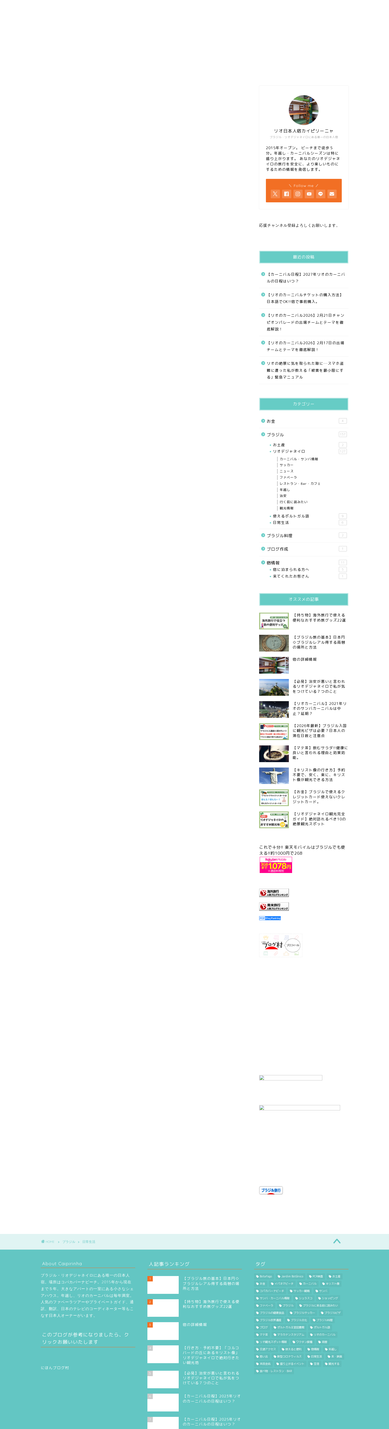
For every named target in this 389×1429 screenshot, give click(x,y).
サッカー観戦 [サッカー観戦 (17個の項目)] (301, 1251)
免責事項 (92, 1422)
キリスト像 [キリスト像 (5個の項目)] (332, 1244)
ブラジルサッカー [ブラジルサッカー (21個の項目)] (304, 1273)
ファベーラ (288, 477)
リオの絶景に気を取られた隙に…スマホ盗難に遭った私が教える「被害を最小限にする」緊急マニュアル (305, 370)
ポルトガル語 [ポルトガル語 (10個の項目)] (322, 1287)
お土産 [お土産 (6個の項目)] (336, 1236)
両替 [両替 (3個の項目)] (324, 1302)
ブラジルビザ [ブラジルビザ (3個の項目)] (332, 1273)
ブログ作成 (307, 549)
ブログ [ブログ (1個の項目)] (264, 1287)
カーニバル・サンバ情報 (299, 459)
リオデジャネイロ (310, 451)
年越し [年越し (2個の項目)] (333, 1309)
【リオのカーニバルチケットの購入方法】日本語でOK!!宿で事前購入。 (305, 298)
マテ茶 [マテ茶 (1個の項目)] (264, 1295)
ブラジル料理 (307, 535)
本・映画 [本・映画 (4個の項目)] (336, 1316)
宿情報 (307, 563)
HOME (67, 6)
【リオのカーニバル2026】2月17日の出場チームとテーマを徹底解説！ (305, 346)
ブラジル (307, 435)
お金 (307, 421)
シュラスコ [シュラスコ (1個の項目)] (305, 1258)
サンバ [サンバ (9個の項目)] (323, 1251)
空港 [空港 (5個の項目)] (316, 1324)
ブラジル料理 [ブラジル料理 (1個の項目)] (324, 1280)
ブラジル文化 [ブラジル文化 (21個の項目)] (299, 1280)
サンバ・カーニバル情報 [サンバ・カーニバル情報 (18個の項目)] (274, 1258)
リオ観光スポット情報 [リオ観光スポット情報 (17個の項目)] (273, 1302)
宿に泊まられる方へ (310, 569)
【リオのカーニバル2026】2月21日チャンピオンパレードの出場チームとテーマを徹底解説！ (305, 322)
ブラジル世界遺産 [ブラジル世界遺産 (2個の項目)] (270, 1280)
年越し (285, 489)
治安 (283, 495)
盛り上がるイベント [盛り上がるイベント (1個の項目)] (292, 1324)
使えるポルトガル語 (310, 516)
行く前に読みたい (219, 6)
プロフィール (118, 6)
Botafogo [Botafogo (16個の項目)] (266, 1236)
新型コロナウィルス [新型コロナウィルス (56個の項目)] (289, 1316)
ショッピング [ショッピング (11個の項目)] (330, 1258)
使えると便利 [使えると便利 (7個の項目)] (293, 1309)
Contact (271, 6)
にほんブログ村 (55, 1327)
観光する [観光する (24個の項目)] (334, 1324)
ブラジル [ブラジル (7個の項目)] (288, 1265)
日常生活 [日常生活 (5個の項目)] (316, 1316)
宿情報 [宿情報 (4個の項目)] (315, 1309)
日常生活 (310, 522)
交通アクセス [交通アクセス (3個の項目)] (268, 1309)
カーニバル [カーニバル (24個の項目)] (309, 1244)
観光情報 (287, 508)
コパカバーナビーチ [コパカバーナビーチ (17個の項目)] (272, 1251)
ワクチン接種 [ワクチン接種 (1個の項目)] (304, 1302)
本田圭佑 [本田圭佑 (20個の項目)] (265, 1324)
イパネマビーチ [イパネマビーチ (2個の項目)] (284, 1244)
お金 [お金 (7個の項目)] (262, 1244)
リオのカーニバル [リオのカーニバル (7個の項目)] (324, 1295)
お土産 (310, 445)
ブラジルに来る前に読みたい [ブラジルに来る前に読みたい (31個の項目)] (320, 1265)
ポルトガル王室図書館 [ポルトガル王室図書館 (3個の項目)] (290, 1287)
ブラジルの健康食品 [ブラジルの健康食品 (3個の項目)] (272, 1273)
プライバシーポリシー (61, 1422)
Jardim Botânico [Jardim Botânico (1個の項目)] (292, 1236)
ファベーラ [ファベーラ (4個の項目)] (266, 1265)
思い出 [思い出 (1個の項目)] (264, 1316)
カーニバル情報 (168, 6)
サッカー (287, 465)
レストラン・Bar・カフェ (300, 483)
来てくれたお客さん (310, 576)
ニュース (287, 471)
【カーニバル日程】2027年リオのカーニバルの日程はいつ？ (306, 278)
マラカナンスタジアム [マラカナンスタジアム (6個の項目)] (290, 1295)
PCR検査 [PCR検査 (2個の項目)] (318, 1236)
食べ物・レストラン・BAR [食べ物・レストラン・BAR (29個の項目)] (276, 1331)
